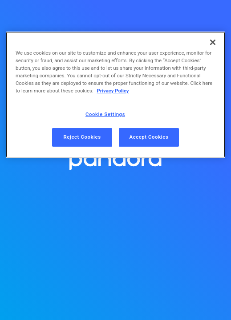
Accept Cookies (149, 137)
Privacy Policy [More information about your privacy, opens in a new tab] (113, 91)
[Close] (213, 42)
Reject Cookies (82, 137)
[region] (115, 95)
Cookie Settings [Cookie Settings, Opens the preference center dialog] (105, 114)
